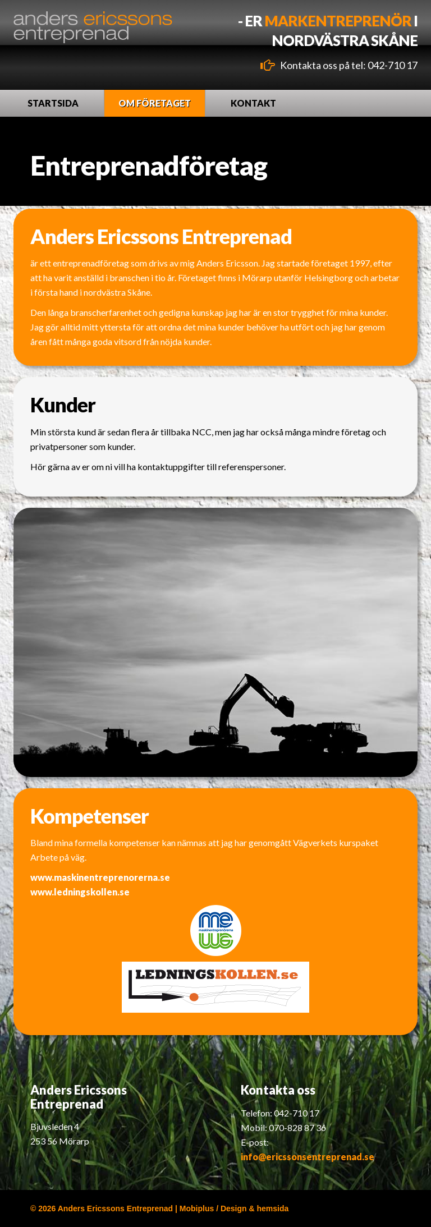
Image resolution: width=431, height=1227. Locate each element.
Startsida (53, 103)
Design (234, 1208)
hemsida (273, 1208)
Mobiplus (197, 1208)
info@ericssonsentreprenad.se (307, 1156)
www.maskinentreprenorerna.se (100, 877)
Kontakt (253, 103)
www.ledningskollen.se (80, 891)
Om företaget (154, 103)
